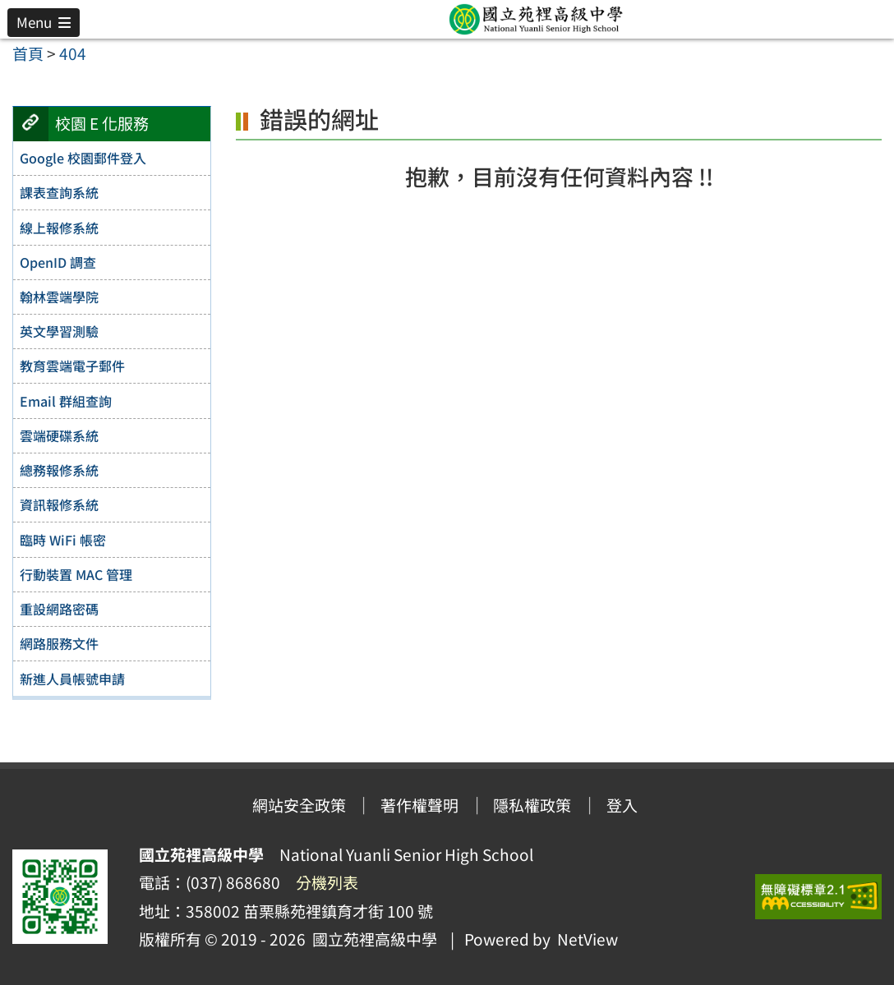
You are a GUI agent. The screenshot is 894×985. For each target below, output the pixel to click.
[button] (43, 22)
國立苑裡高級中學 (371, 938)
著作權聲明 (419, 805)
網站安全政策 (299, 805)
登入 (622, 805)
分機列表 (327, 882)
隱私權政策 (532, 805)
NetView (587, 938)
